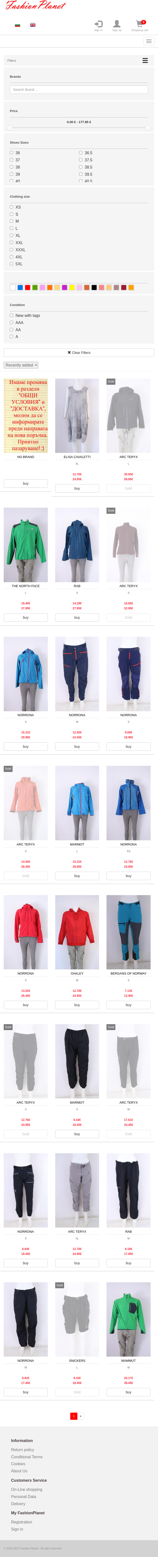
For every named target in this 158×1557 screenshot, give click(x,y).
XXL (19, 243)
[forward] (80, 1416)
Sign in (98, 26)
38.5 (88, 167)
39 (18, 174)
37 (18, 160)
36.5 (88, 153)
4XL (19, 257)
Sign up (117, 26)
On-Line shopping (28, 1489)
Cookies (18, 1464)
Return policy (22, 1450)
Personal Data (23, 1497)
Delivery (18, 1504)
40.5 (88, 181)
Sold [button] (128, 488)
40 (18, 181)
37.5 (88, 160)
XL (18, 235)
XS (18, 207)
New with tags (28, 315)
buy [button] (26, 483)
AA (18, 330)
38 (18, 167)
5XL (19, 264)
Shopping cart (139, 26)
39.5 (88, 174)
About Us (19, 1471)
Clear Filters (79, 353)
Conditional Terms (27, 1457)
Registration (21, 1522)
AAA (19, 323)
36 (18, 153)
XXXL (21, 250)
